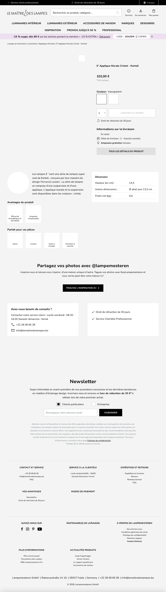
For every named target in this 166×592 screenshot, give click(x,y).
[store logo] (27, 12)
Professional (111, 30)
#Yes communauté (32, 556)
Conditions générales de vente (134, 532)
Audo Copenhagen (83, 556)
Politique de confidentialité (99, 434)
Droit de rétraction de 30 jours (32, 494)
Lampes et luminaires (16, 43)
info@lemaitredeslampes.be (32, 338)
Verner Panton (83, 559)
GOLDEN (131, 36)
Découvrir (104, 36)
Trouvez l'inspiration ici (81, 295)
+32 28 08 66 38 (25, 332)
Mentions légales (134, 538)
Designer (114, 170)
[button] (82, 58)
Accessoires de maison (83, 565)
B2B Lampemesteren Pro (32, 562)
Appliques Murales (47, 43)
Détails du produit (76, 170)
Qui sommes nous (134, 529)
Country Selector (134, 541)
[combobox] (86, 12)
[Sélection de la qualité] (102, 113)
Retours (134, 470)
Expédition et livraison (134, 467)
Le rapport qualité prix (83, 562)
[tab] (29, 171)
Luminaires (32, 43)
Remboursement (134, 473)
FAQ (31, 473)
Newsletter (32, 491)
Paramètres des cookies (31, 559)
